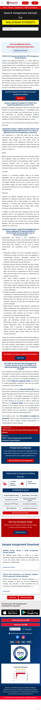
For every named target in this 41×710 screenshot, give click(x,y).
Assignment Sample (9, 567)
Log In (34, 3)
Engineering (18, 7)
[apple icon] (10, 612)
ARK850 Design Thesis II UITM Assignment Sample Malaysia (20, 551)
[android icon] (30, 612)
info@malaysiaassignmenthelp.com (20, 633)
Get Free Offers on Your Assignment (20, 460)
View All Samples (26, 597)
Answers (10, 7)
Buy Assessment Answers (20, 513)
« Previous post (20, 430)
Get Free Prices (20, 532)
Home (4, 7)
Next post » (17, 438)
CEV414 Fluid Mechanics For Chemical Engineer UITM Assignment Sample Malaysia (20, 575)
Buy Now (20, 98)
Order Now (25, 3)
